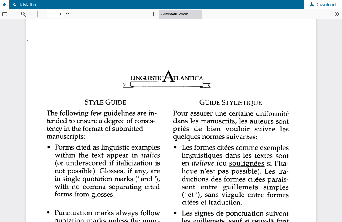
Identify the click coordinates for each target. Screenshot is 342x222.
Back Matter (24, 4)
